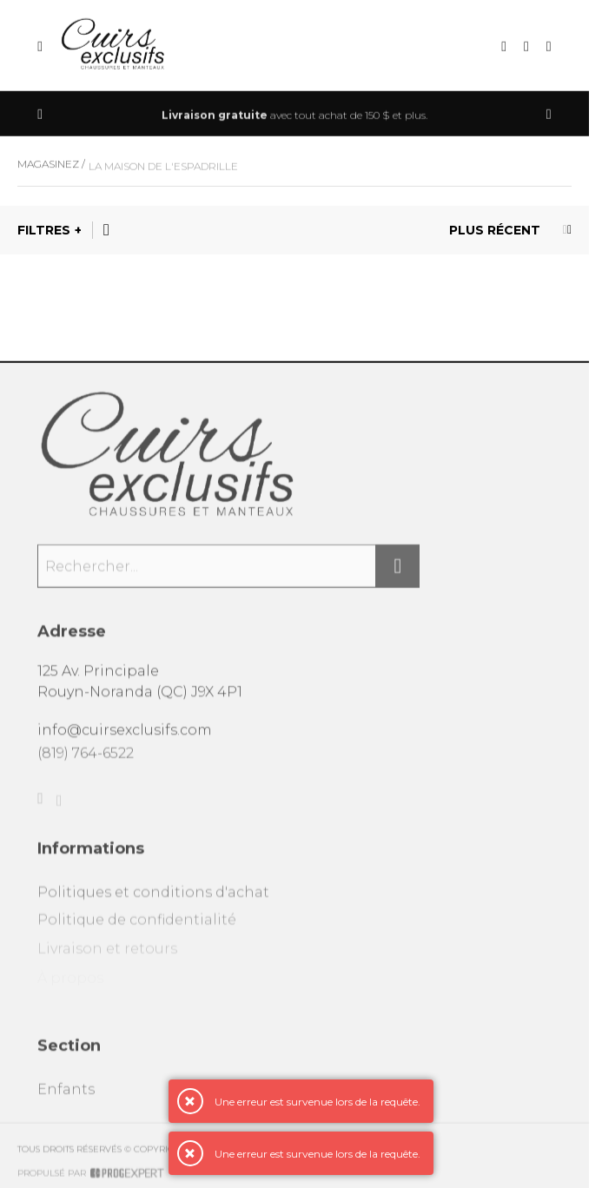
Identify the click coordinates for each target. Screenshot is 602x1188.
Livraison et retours (107, 961)
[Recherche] (503, 47)
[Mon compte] (526, 47)
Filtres (43, 230)
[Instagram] (59, 812)
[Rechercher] (398, 573)
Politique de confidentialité (136, 931)
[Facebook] (40, 808)
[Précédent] (40, 115)
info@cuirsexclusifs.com (124, 736)
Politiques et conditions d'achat (153, 902)
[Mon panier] (549, 47)
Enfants (66, 1099)
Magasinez (48, 169)
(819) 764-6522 (85, 760)
